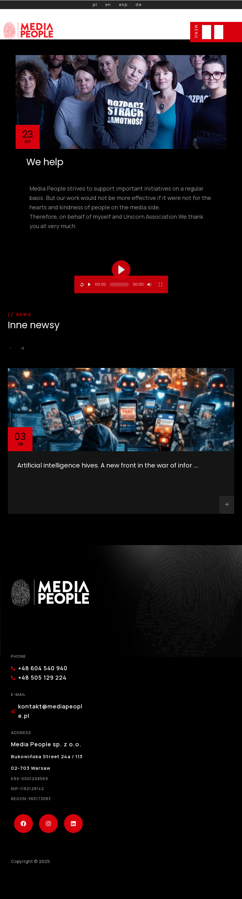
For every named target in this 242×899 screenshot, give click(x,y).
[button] (10, 350)
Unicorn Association (150, 216)
